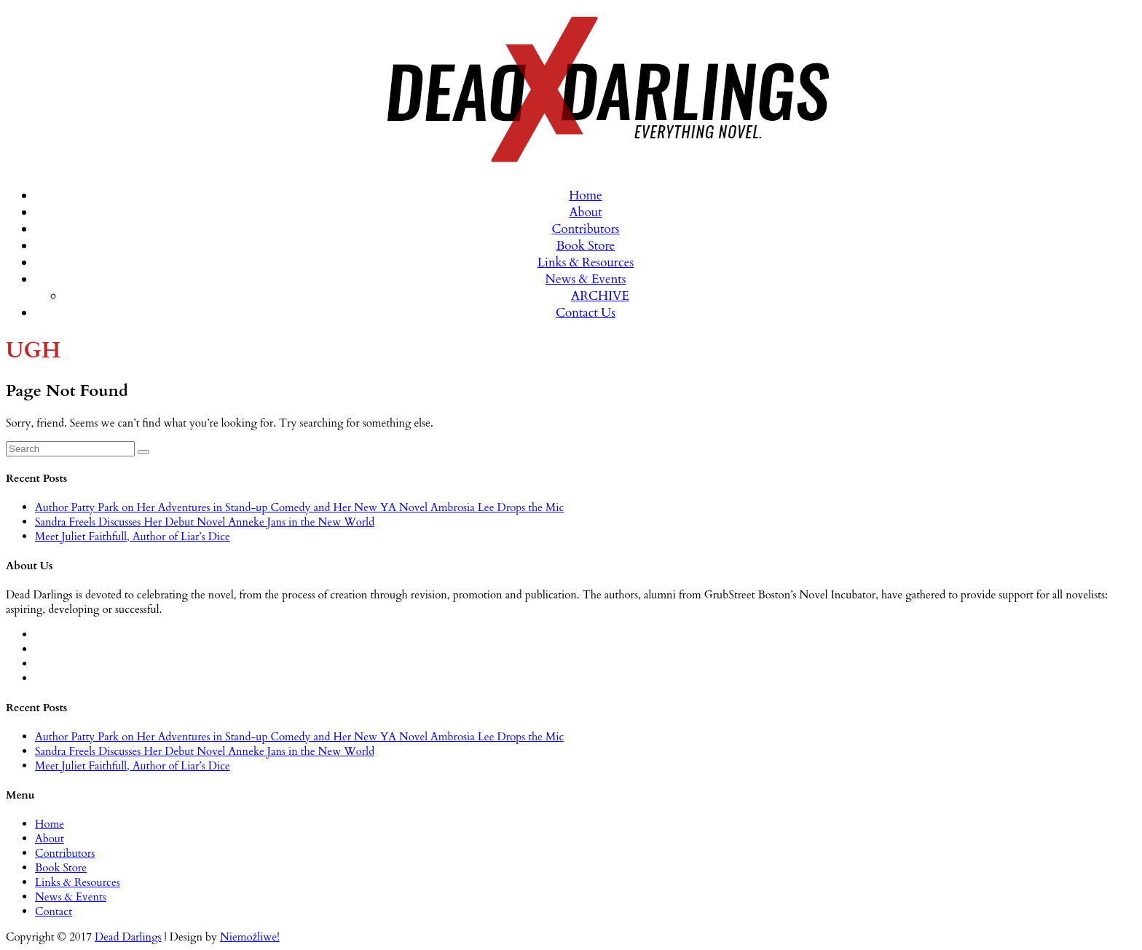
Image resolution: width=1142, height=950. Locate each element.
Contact (53, 911)
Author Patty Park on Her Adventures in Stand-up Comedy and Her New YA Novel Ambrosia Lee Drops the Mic (299, 507)
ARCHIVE (600, 296)
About (585, 212)
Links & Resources (585, 262)
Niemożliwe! (250, 937)
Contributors (585, 229)
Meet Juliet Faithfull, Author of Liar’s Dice (132, 536)
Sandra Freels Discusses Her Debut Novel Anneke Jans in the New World (204, 522)
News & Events (586, 279)
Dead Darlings (128, 937)
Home (585, 195)
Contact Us (585, 312)
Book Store (585, 245)
